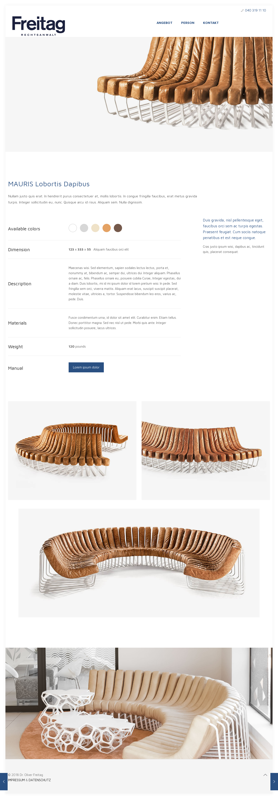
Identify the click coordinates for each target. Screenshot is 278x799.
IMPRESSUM (16, 780)
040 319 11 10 (255, 10)
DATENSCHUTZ (40, 780)
